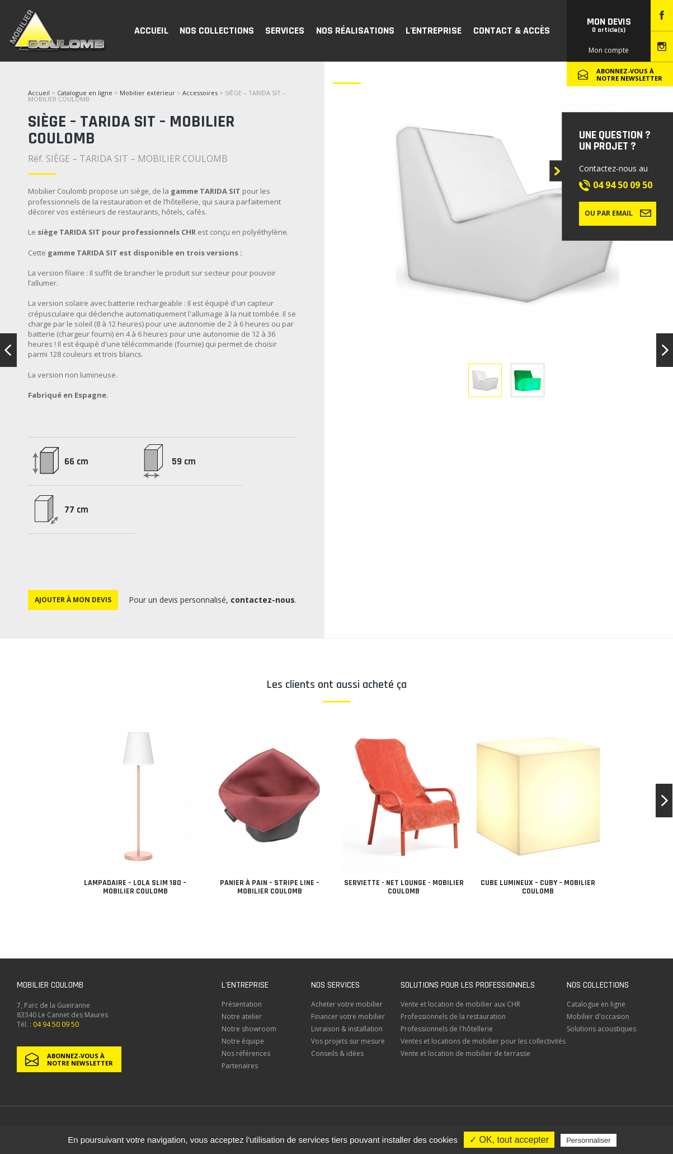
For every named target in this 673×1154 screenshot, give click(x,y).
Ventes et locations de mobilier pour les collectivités (483, 1041)
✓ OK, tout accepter (509, 1139)
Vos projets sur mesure (348, 1041)
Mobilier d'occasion (598, 1016)
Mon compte (609, 50)
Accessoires (200, 93)
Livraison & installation (347, 1029)
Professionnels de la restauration (453, 1016)
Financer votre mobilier (348, 1016)
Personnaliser (588, 1140)
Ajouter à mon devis (73, 599)
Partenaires (240, 1066)
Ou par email (618, 212)
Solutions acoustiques (601, 1029)
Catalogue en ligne (84, 93)
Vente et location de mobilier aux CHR (460, 1004)
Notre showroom (249, 1029)
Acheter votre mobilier (347, 1004)
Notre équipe (243, 1041)
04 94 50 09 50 (622, 185)
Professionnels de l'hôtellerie (447, 1029)
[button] (664, 800)
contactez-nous (262, 599)
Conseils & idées (337, 1053)
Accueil (39, 93)
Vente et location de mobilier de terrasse (465, 1053)
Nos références (246, 1053)
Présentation (242, 1004)
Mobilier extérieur (147, 93)
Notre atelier (242, 1016)
